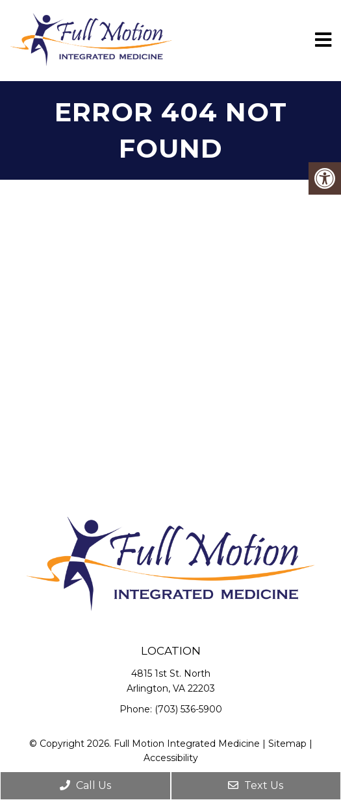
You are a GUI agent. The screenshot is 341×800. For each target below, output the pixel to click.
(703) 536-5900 (188, 709)
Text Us (255, 785)
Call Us (85, 785)
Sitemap (287, 743)
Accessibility (171, 758)
